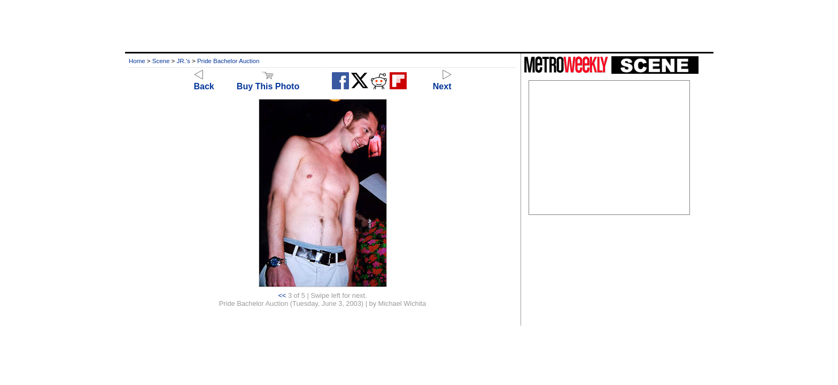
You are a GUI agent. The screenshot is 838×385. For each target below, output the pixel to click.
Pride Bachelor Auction (228, 61)
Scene (161, 61)
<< (282, 295)
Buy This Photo (268, 81)
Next (442, 81)
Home (137, 61)
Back (204, 81)
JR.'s (183, 61)
